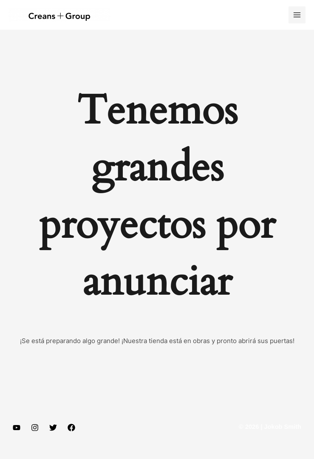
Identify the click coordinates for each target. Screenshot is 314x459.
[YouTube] (16, 427)
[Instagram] (35, 427)
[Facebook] (71, 427)
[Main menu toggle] (297, 14)
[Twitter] (53, 427)
